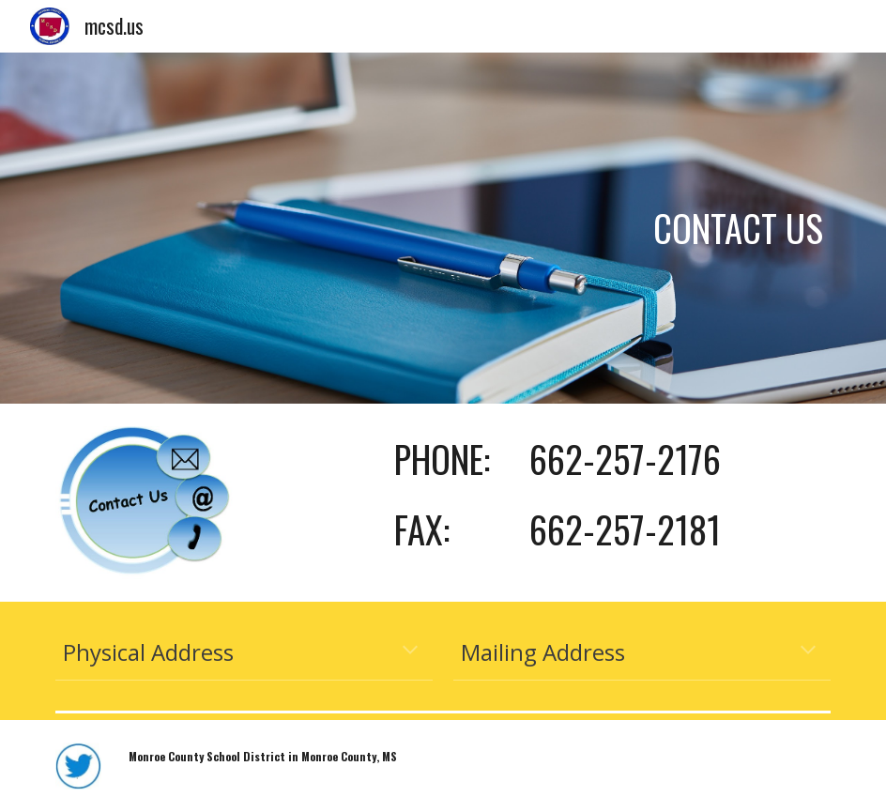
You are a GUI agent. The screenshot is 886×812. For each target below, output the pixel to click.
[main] (443, 228)
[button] (410, 651)
